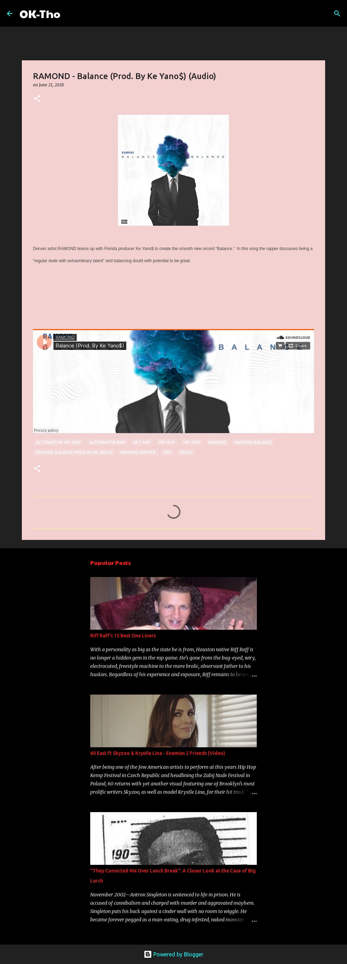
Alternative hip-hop (58, 442)
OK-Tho (39, 13)
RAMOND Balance (253, 442)
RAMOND (218, 442)
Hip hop (167, 442)
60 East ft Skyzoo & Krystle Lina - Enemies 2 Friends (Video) (157, 753)
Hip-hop (192, 442)
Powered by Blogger (173, 954)
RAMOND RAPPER (138, 452)
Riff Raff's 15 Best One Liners (123, 635)
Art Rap (142, 442)
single (186, 452)
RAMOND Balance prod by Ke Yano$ (74, 452)
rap (167, 452)
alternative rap (107, 442)
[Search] (70, 13)
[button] (37, 99)
